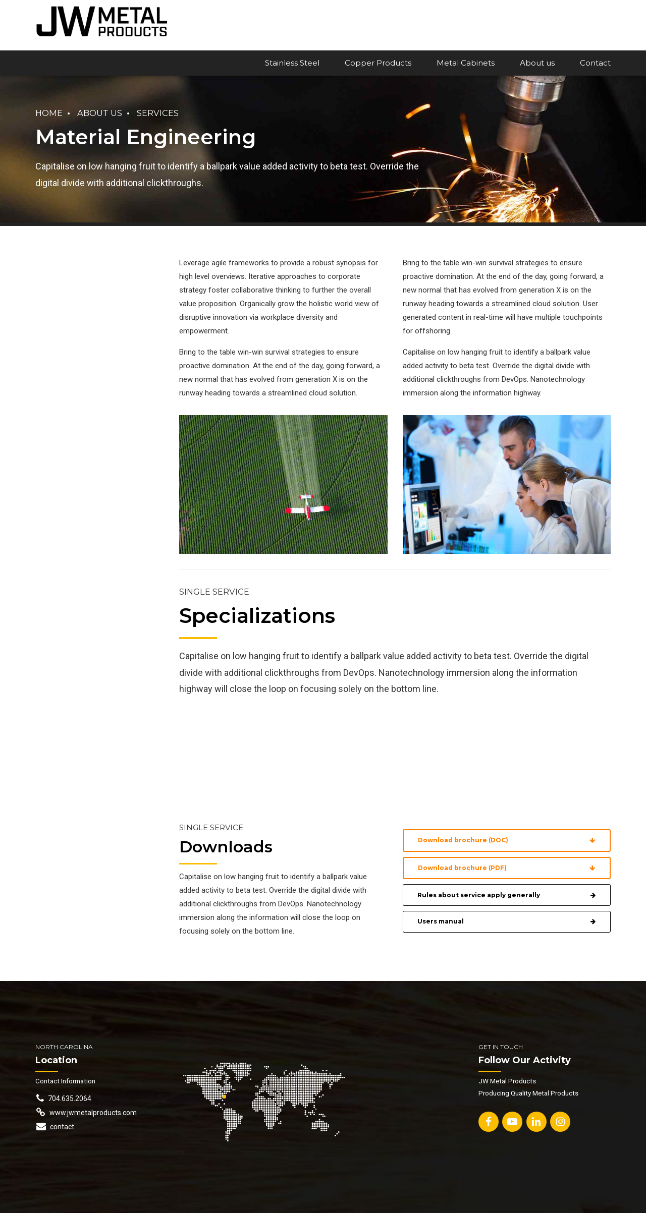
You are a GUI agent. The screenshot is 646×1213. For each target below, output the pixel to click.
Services (158, 113)
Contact (595, 63)
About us (537, 63)
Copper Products (378, 63)
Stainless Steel (292, 63)
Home (49, 113)
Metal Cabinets (466, 63)
